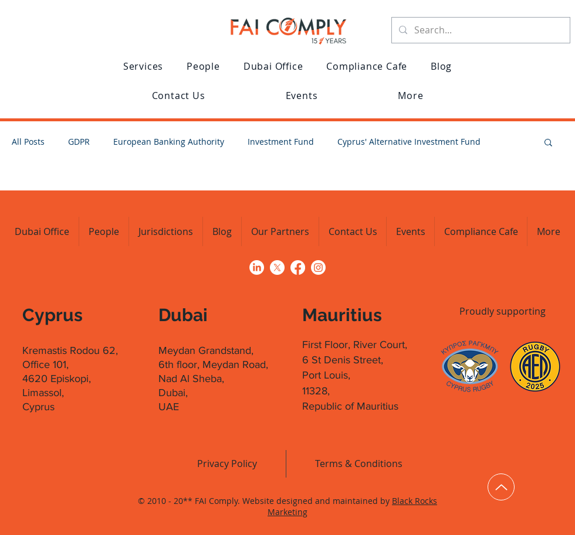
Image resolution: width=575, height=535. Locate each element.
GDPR (79, 141)
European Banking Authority (168, 141)
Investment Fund (281, 141)
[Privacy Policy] (226, 463)
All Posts (28, 141)
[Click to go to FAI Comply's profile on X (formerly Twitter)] (277, 267)
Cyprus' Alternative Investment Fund (409, 141)
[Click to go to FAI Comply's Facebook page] (297, 267)
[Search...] (479, 30)
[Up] (501, 486)
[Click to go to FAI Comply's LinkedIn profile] (256, 267)
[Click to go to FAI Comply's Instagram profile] (318, 267)
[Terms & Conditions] (359, 463)
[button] (143, 66)
